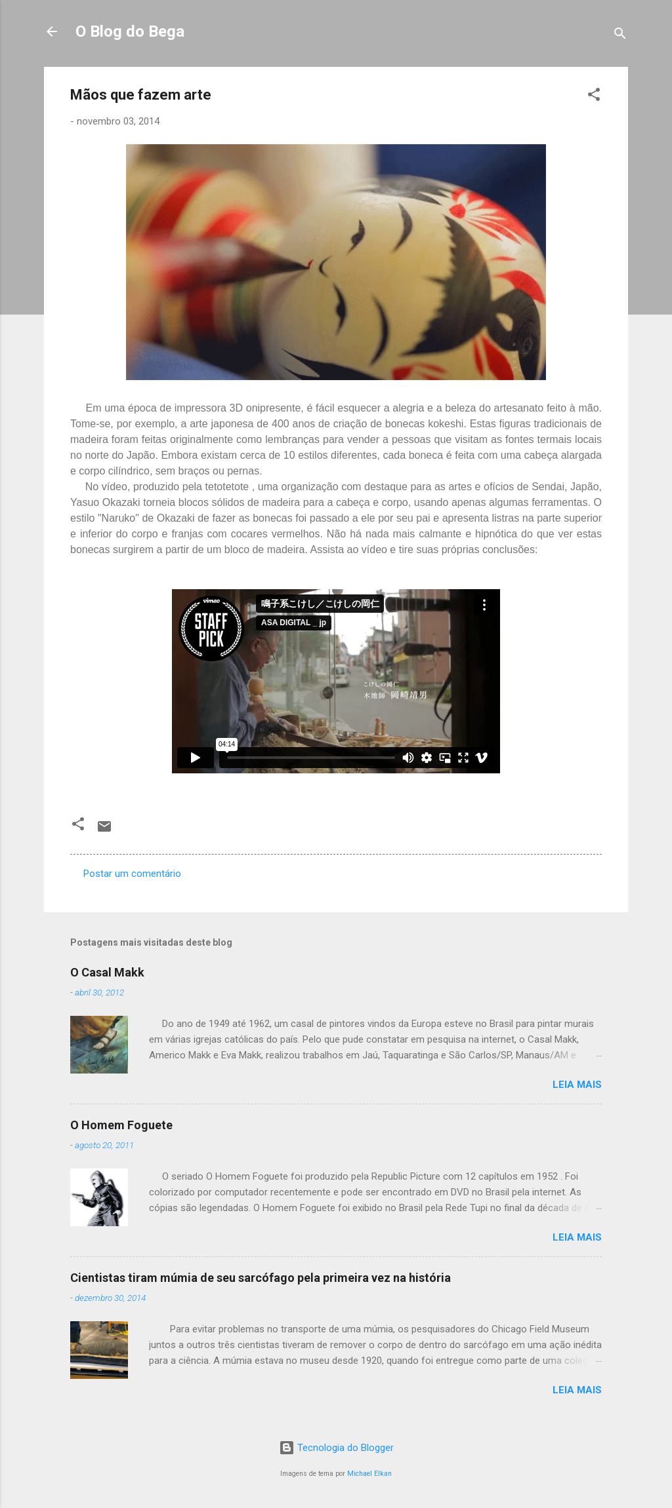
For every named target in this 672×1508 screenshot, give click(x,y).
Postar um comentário (132, 874)
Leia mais (577, 1085)
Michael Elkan (369, 1473)
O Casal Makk (107, 972)
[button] (594, 97)
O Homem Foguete (121, 1125)
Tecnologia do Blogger (336, 1448)
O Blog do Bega (129, 31)
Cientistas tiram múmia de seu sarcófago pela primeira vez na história (260, 1278)
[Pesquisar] (620, 36)
